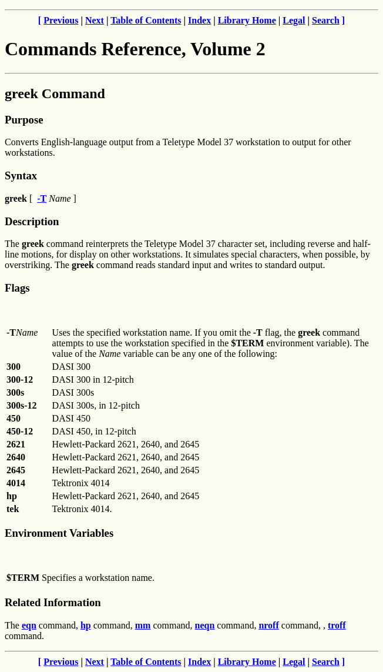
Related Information (53, 602)
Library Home (247, 20)
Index (199, 20)
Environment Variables (59, 533)
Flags (17, 288)
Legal (294, 20)
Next (94, 20)
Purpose (24, 119)
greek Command (55, 93)
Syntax (21, 175)
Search (326, 20)
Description (32, 221)
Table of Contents (145, 20)
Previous (60, 20)
